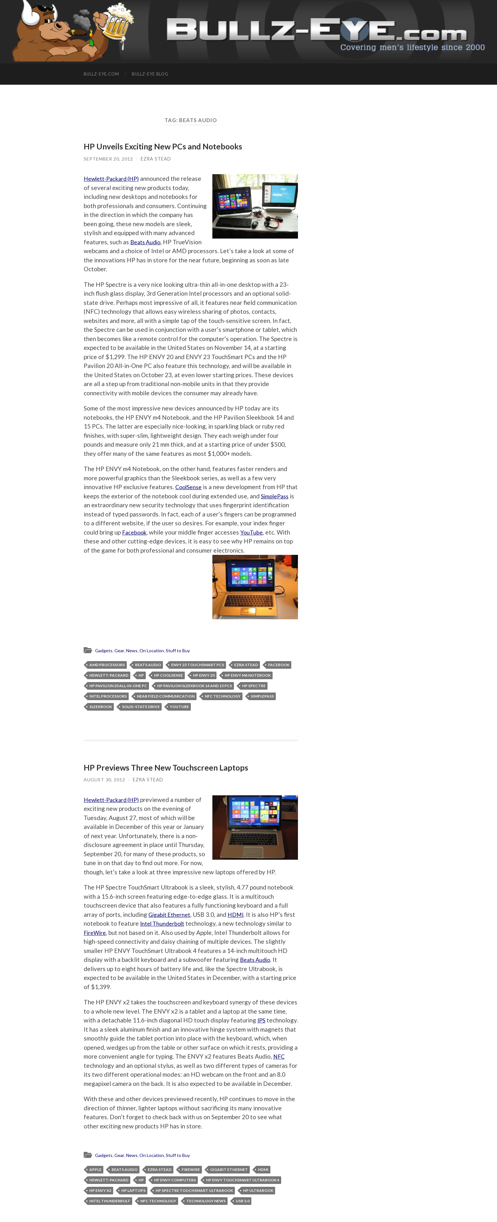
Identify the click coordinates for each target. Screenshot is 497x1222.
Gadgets (104, 651)
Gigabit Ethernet (171, 914)
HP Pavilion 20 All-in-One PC (118, 686)
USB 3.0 (242, 1210)
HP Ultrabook (258, 1199)
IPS (261, 1020)
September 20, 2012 (108, 158)
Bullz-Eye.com (101, 73)
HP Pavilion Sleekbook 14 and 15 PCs (194, 686)
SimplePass (99, 505)
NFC (125, 1065)
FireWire (122, 932)
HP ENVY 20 (204, 675)
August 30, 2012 (104, 780)
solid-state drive (141, 707)
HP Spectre (254, 686)
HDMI (239, 914)
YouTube (95, 541)
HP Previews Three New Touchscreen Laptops (167, 767)
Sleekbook (100, 707)
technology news (206, 1210)
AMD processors (107, 665)
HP (141, 675)
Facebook (168, 531)
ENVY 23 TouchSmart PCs (197, 665)
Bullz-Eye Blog (150, 73)
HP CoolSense (168, 675)
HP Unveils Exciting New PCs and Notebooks (164, 146)
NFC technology (223, 696)
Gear (120, 651)
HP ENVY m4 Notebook (248, 675)
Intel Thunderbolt (176, 923)
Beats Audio (174, 241)
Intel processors (108, 696)
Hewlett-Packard (108, 675)
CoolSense (189, 486)
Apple (95, 1178)
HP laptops (133, 1199)
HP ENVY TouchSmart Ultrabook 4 (242, 1189)
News (133, 651)
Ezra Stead (156, 158)
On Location (154, 651)
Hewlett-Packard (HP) (114, 178)
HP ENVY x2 (100, 1199)
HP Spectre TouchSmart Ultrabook (194, 1199)
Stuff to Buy (182, 651)
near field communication (166, 696)
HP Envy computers (175, 1189)
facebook (278, 665)
